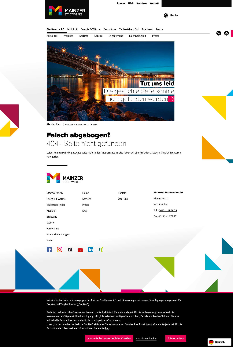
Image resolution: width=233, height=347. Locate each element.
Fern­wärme (109, 29)
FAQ (130, 3)
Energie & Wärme (90, 29)
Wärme (51, 222)
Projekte (68, 35)
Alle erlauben (176, 338)
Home (85, 192)
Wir (49, 300)
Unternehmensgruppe (74, 300)
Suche (170, 15)
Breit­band (147, 29)
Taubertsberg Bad (129, 29)
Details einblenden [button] (146, 338)
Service (98, 35)
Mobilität (72, 29)
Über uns (123, 198)
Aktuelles (52, 35)
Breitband (52, 216)
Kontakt (154, 3)
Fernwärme (53, 228)
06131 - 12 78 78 (168, 210)
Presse (121, 3)
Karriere (141, 3)
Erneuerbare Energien (58, 234)
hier (107, 328)
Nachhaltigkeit (137, 35)
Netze (159, 29)
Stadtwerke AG (55, 29)
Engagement (116, 35)
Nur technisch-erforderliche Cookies (109, 338)
